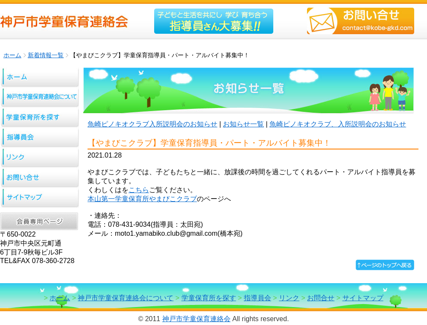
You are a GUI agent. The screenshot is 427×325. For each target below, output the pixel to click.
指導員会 (257, 298)
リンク (289, 298)
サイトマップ (362, 298)
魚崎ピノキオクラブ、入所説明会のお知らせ (337, 124)
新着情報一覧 (46, 55)
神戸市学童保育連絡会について (125, 298)
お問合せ (320, 298)
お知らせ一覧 (243, 124)
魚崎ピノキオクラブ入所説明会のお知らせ (152, 124)
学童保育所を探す (208, 298)
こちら (139, 189)
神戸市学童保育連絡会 (196, 318)
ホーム (12, 55)
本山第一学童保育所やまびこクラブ (142, 198)
